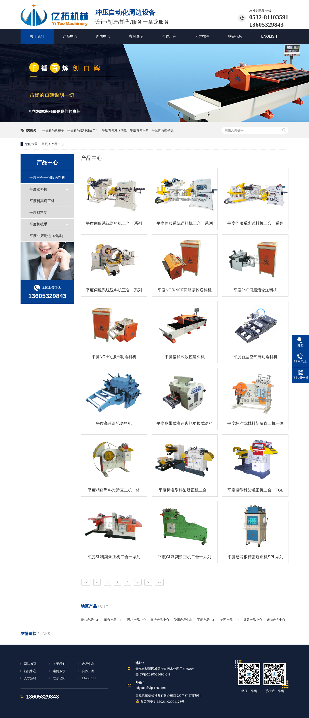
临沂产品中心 (159, 620)
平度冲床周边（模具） (47, 236)
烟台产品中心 (113, 620)
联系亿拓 (59, 678)
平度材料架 (38, 212)
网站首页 (30, 664)
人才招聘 (30, 678)
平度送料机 (38, 189)
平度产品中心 (206, 620)
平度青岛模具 (140, 130)
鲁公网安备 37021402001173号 (160, 701)
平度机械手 (38, 224)
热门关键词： (30, 130)
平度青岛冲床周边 (115, 130)
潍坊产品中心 (136, 620)
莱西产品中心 (229, 620)
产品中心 (88, 664)
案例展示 (59, 671)
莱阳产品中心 (252, 620)
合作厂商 (88, 671)
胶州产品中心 (183, 620)
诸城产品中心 (276, 620)
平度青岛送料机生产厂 (83, 130)
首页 (44, 144)
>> (159, 582)
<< (86, 582)
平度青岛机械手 (53, 130)
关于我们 (59, 664)
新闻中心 (30, 671)
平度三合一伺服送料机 (47, 178)
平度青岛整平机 (162, 130)
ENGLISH (89, 678)
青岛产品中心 (90, 620)
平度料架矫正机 (41, 201)
